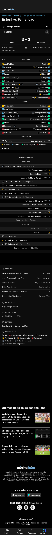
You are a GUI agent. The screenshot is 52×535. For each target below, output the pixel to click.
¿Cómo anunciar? (26, 519)
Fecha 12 (47, 26)
